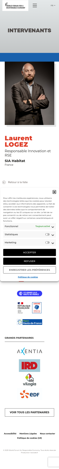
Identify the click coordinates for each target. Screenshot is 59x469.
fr (52, 5)
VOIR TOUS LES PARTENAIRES (29, 412)
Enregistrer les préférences (29, 269)
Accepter (29, 252)
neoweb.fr (34, 453)
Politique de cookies (28, 277)
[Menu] (35, 6)
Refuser (29, 261)
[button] (54, 191)
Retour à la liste (15, 182)
